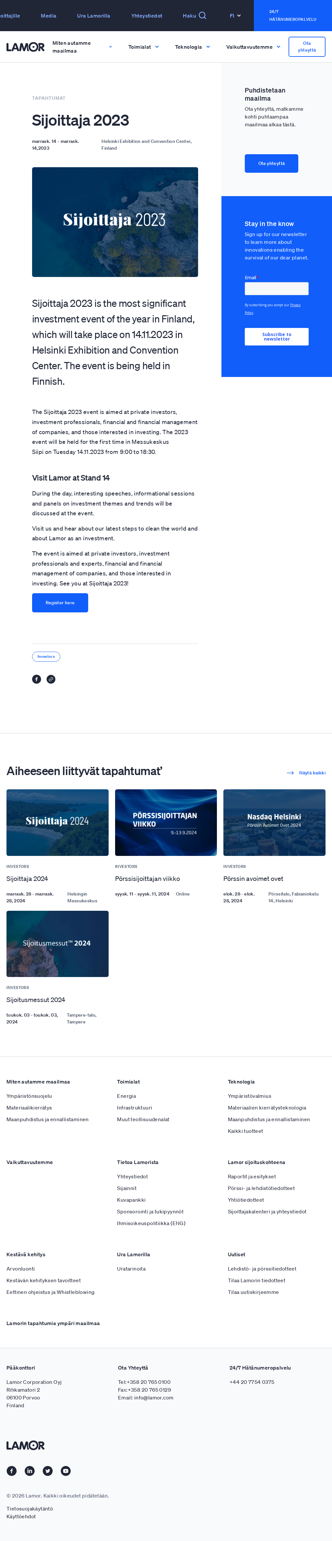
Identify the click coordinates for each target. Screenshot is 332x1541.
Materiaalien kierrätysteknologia (267, 1107)
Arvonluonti (20, 1268)
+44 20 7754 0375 (252, 1382)
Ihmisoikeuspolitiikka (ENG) (151, 1223)
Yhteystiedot (146, 15)
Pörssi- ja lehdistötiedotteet (261, 1188)
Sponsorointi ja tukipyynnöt (150, 1211)
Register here (60, 603)
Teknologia (241, 1081)
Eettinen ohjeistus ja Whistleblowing (50, 1292)
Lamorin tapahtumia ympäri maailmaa (53, 1323)
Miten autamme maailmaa (38, 1081)
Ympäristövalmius (249, 1096)
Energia (126, 1096)
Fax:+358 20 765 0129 (144, 1389)
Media (48, 15)
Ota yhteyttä (307, 46)
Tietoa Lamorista (138, 1162)
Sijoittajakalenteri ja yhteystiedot (267, 1211)
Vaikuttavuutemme (29, 1162)
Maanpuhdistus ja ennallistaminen (47, 1119)
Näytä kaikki (306, 773)
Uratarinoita (131, 1268)
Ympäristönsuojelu (29, 1096)
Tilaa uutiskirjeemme (253, 1292)
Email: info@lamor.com (145, 1397)
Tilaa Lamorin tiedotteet (257, 1280)
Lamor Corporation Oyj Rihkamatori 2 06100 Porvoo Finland (34, 1394)
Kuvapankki (131, 1199)
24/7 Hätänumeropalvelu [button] (292, 15)
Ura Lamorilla (93, 15)
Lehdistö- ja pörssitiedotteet (262, 1268)
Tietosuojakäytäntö (29, 1508)
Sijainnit (126, 1188)
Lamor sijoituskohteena (257, 1162)
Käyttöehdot (21, 1516)
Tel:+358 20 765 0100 (144, 1382)
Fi (235, 15)
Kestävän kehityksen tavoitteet (43, 1280)
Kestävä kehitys (25, 1254)
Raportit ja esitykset (252, 1176)
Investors (46, 656)
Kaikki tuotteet (245, 1131)
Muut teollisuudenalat (143, 1119)
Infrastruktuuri (134, 1107)
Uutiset (236, 1254)
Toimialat (128, 1081)
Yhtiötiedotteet (246, 1199)
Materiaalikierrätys (29, 1107)
